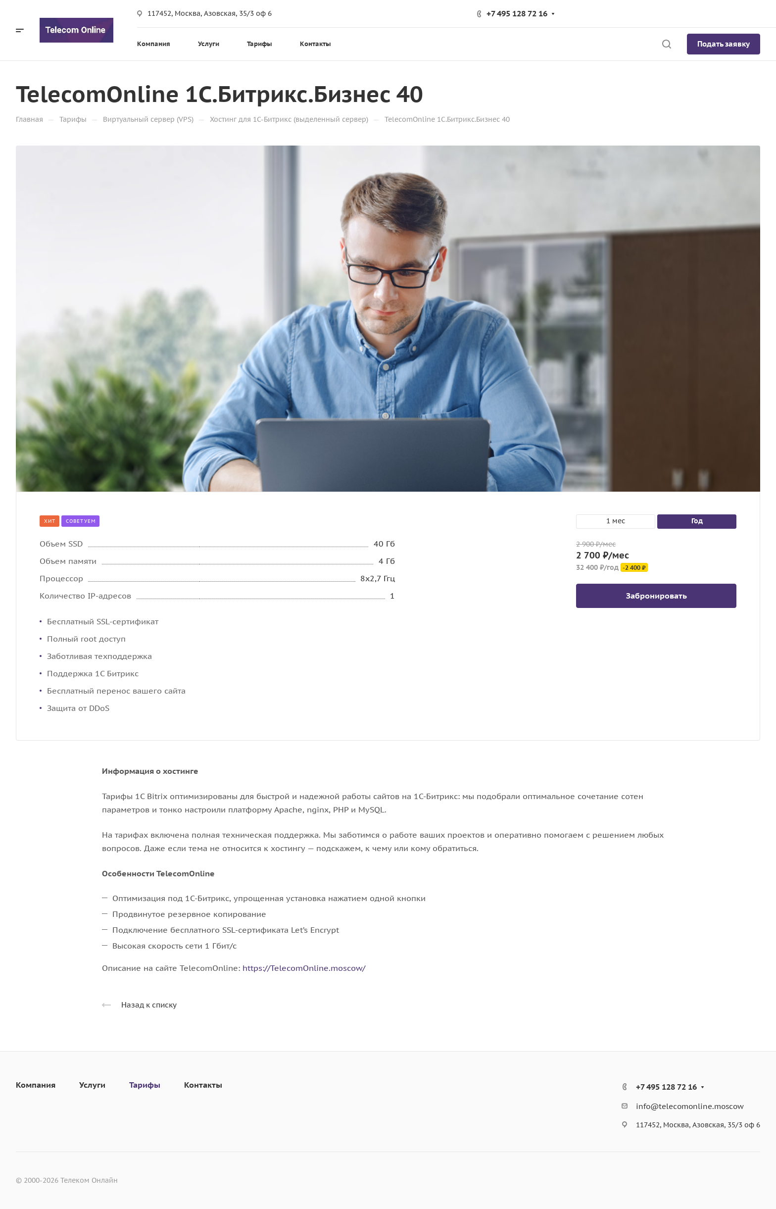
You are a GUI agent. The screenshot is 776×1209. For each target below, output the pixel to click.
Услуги (92, 1085)
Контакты (203, 1085)
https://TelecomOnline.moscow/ (303, 968)
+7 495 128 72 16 (516, 13)
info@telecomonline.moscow (690, 1106)
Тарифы (144, 1085)
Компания (35, 1085)
